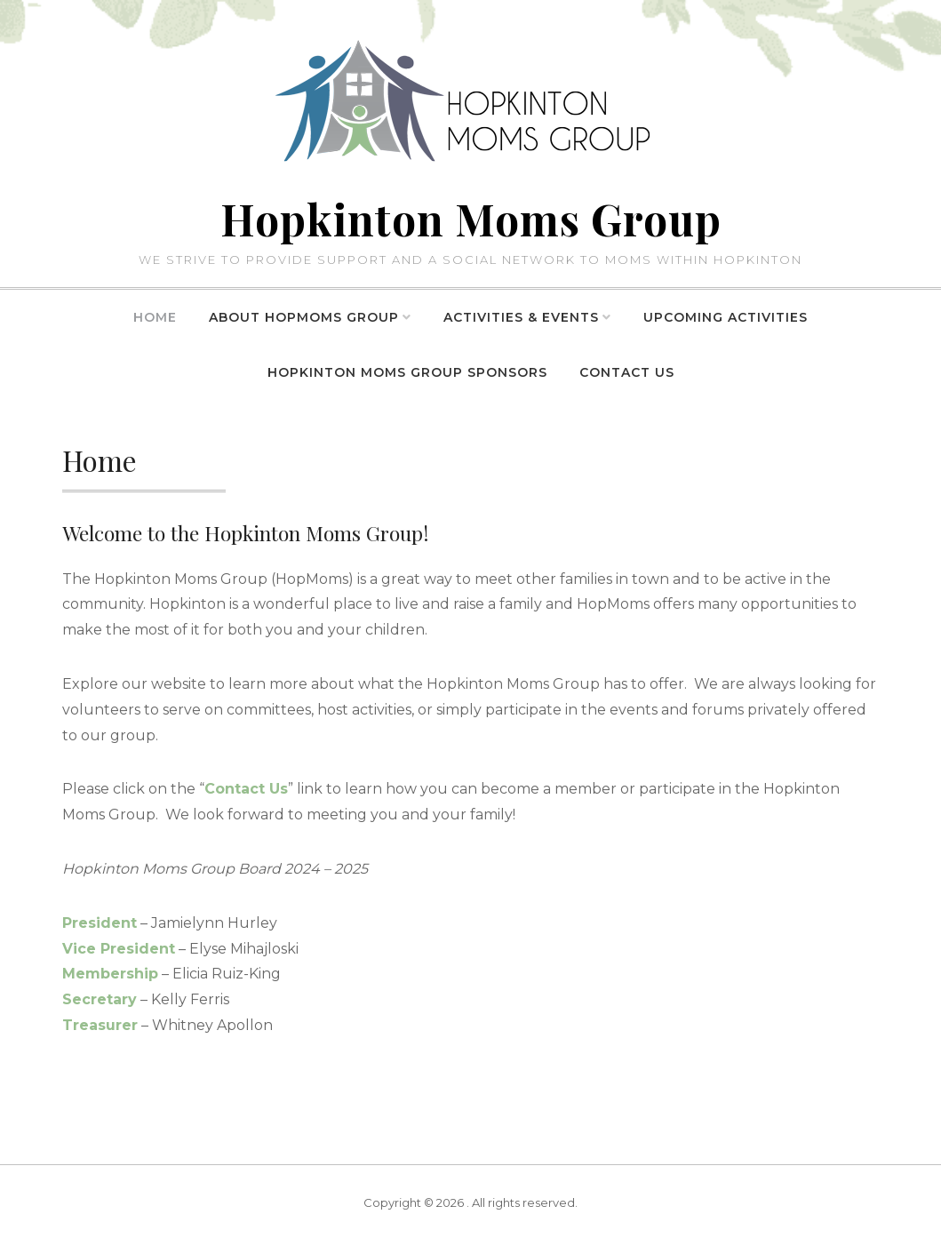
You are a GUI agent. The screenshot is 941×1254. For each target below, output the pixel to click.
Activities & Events (521, 317)
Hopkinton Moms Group (471, 218)
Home (155, 317)
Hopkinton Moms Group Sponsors (407, 372)
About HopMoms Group (304, 317)
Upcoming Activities (725, 317)
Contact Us (626, 372)
